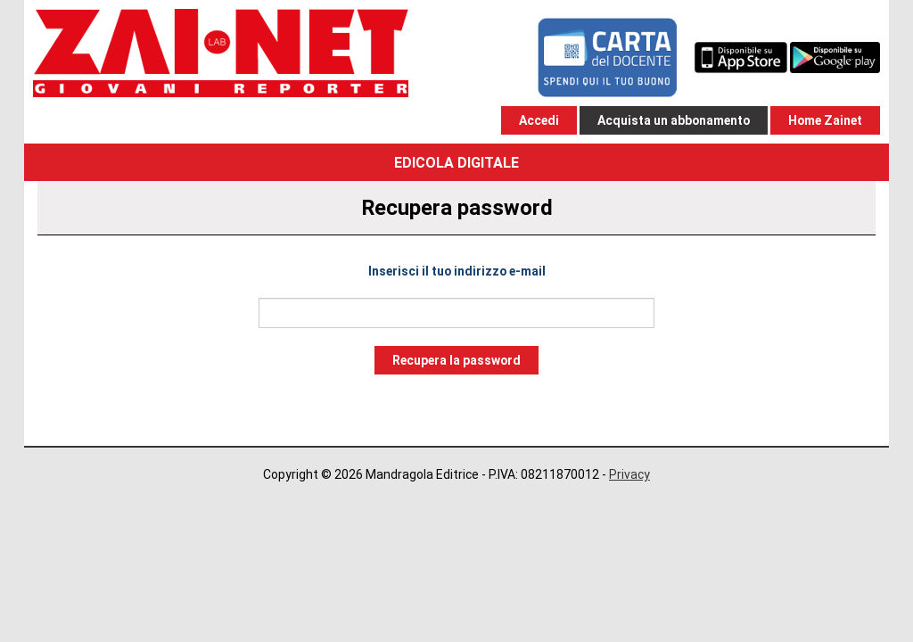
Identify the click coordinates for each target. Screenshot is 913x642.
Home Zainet (825, 120)
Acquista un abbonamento (673, 120)
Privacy (629, 474)
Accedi (539, 120)
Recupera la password (456, 360)
